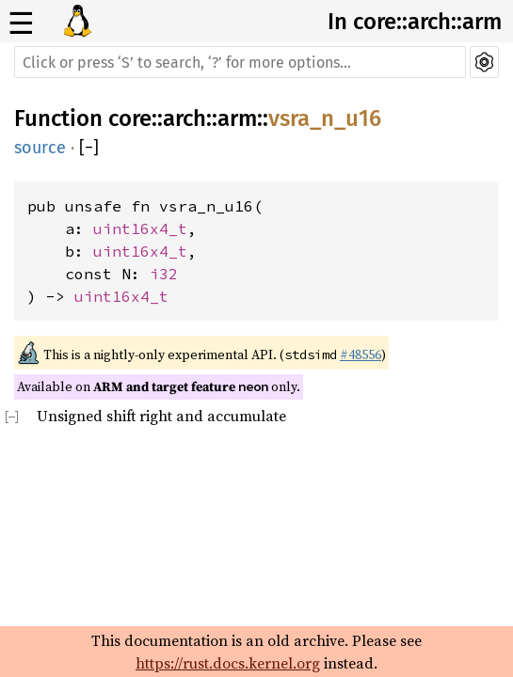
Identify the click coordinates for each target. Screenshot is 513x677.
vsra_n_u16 (324, 118)
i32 (164, 273)
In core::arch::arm (415, 21)
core (130, 118)
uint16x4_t (140, 228)
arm (237, 118)
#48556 (360, 354)
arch (184, 118)
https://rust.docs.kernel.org (228, 663)
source (40, 147)
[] (89, 147)
